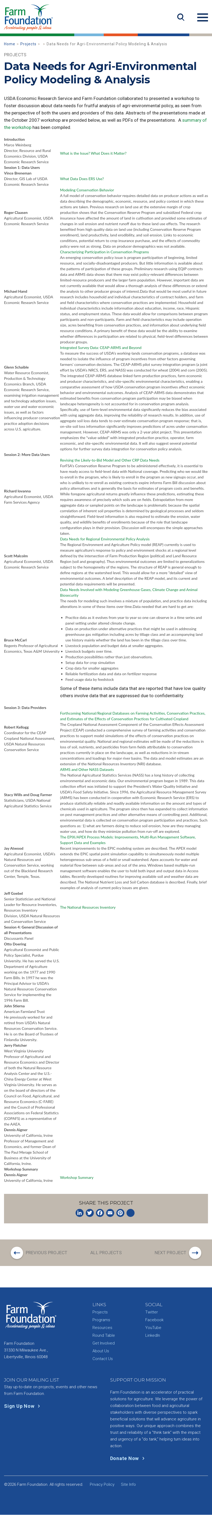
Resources (102, 1327)
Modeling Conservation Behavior (87, 190)
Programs (101, 1320)
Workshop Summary (77, 1177)
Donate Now (128, 1458)
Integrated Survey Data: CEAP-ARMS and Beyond (101, 347)
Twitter (151, 1312)
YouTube (153, 1327)
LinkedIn (152, 1335)
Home (9, 44)
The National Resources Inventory (88, 907)
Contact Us (102, 1359)
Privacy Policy (102, 1484)
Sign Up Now (23, 1406)
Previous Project (47, 1252)
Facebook (154, 1320)
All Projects (105, 1252)
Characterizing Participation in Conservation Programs (104, 252)
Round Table (103, 1335)
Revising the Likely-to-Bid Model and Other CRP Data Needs (109, 460)
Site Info (128, 1484)
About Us (100, 1351)
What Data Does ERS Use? (82, 178)
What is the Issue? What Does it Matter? (93, 153)
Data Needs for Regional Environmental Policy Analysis (105, 539)
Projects (28, 44)
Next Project (170, 1252)
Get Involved (103, 1343)
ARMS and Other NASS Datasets (87, 769)
